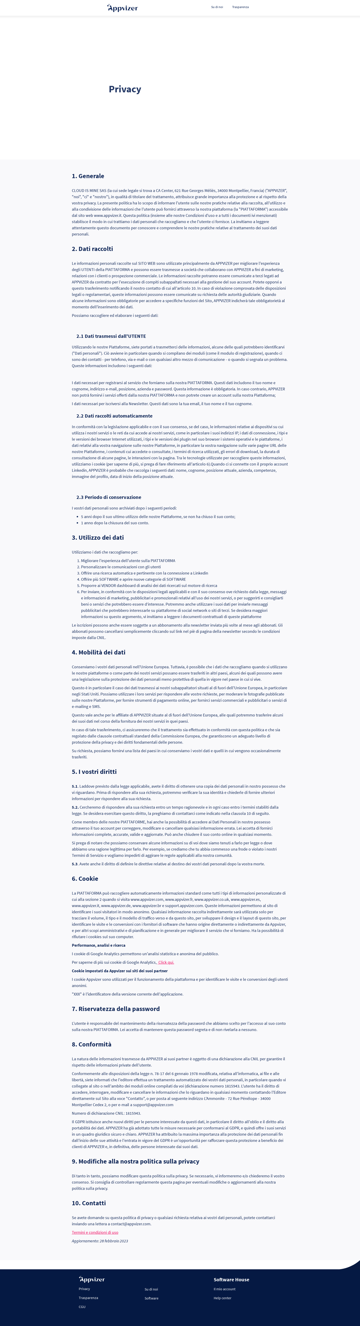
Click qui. (166, 962)
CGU (82, 1306)
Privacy (84, 1288)
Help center (222, 1298)
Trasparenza (240, 7)
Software (151, 1298)
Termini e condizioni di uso (95, 1232)
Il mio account (224, 1289)
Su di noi (217, 7)
